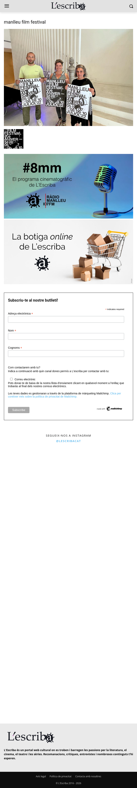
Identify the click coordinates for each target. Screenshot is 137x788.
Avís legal (41, 776)
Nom (12, 330)
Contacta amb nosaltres (88, 776)
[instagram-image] (34, 479)
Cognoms (15, 348)
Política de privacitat (60, 776)
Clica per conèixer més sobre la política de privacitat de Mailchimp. (64, 395)
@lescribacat (68, 441)
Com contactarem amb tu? (24, 367)
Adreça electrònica (20, 313)
